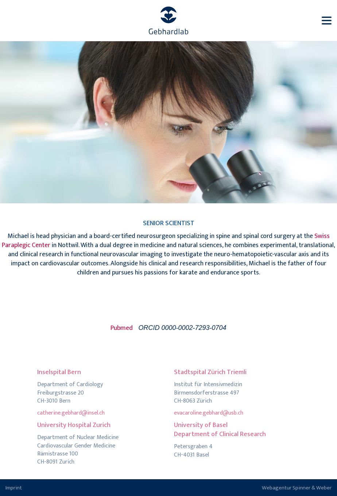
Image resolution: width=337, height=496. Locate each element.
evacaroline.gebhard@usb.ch (208, 413)
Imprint (13, 487)
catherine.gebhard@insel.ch (71, 413)
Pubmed (122, 328)
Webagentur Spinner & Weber (297, 487)
